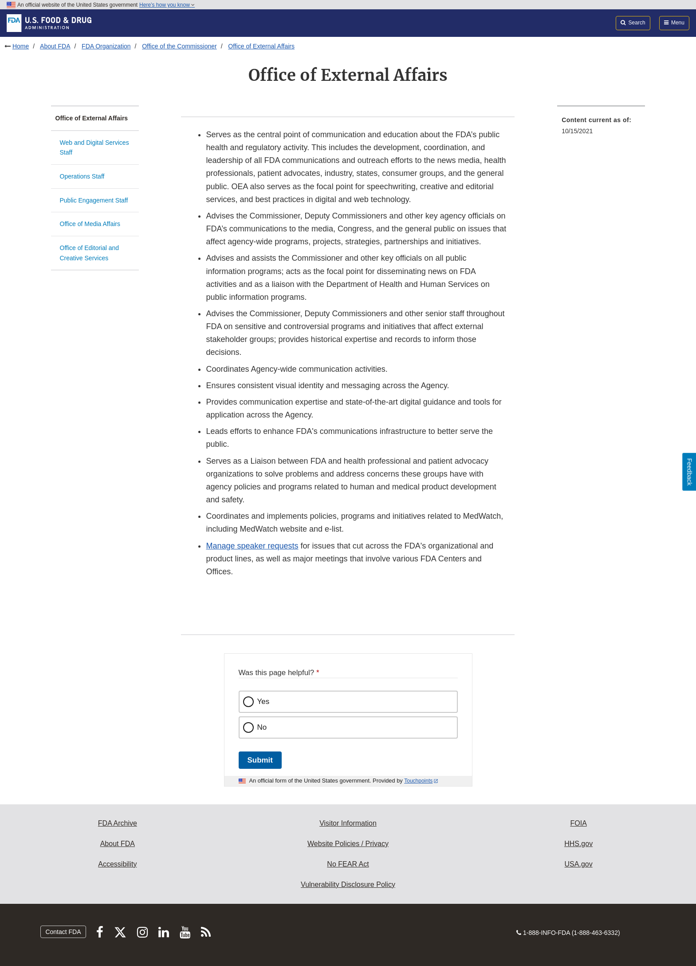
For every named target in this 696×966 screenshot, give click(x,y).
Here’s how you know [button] (167, 5)
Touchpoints (418, 781)
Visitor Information (348, 823)
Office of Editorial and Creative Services (89, 253)
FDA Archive (117, 823)
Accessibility (117, 864)
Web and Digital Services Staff (94, 147)
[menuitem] (601, 128)
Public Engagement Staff (94, 200)
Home (20, 46)
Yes (263, 701)
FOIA (578, 823)
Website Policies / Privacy (348, 843)
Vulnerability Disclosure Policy (348, 884)
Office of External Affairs (261, 46)
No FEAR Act (348, 864)
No (262, 727)
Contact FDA (63, 931)
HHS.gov (578, 843)
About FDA (55, 46)
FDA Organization (106, 46)
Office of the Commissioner (179, 46)
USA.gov (579, 864)
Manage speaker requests (252, 545)
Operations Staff (82, 176)
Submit (260, 760)
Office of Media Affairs (90, 223)
